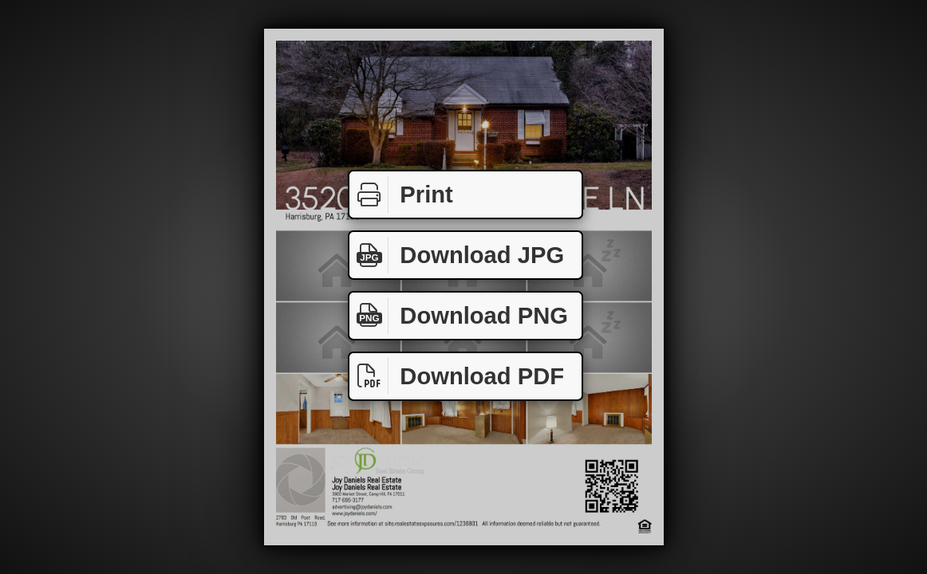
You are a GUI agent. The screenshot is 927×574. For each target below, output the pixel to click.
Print (401, 195)
